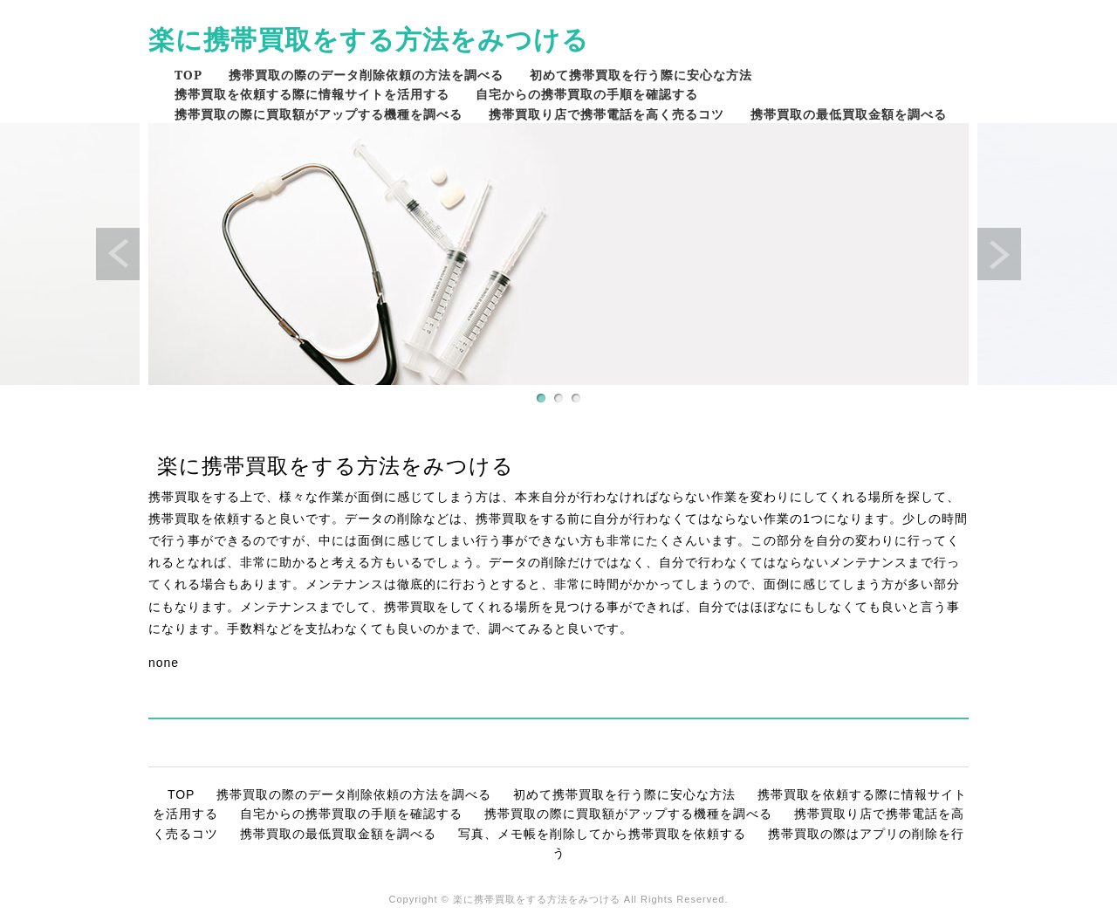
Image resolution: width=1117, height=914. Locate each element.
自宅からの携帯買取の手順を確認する (587, 94)
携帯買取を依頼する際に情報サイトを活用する (312, 94)
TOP (188, 74)
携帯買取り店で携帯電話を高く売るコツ (606, 114)
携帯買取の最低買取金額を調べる (848, 114)
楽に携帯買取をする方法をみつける (368, 39)
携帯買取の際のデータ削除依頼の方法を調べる (366, 74)
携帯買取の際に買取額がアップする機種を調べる (319, 114)
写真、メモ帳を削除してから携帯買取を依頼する (602, 834)
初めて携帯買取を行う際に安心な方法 (641, 74)
